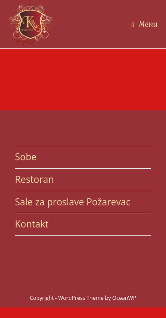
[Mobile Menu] (144, 24)
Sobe (26, 157)
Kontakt (32, 224)
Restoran (34, 179)
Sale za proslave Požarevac (73, 202)
